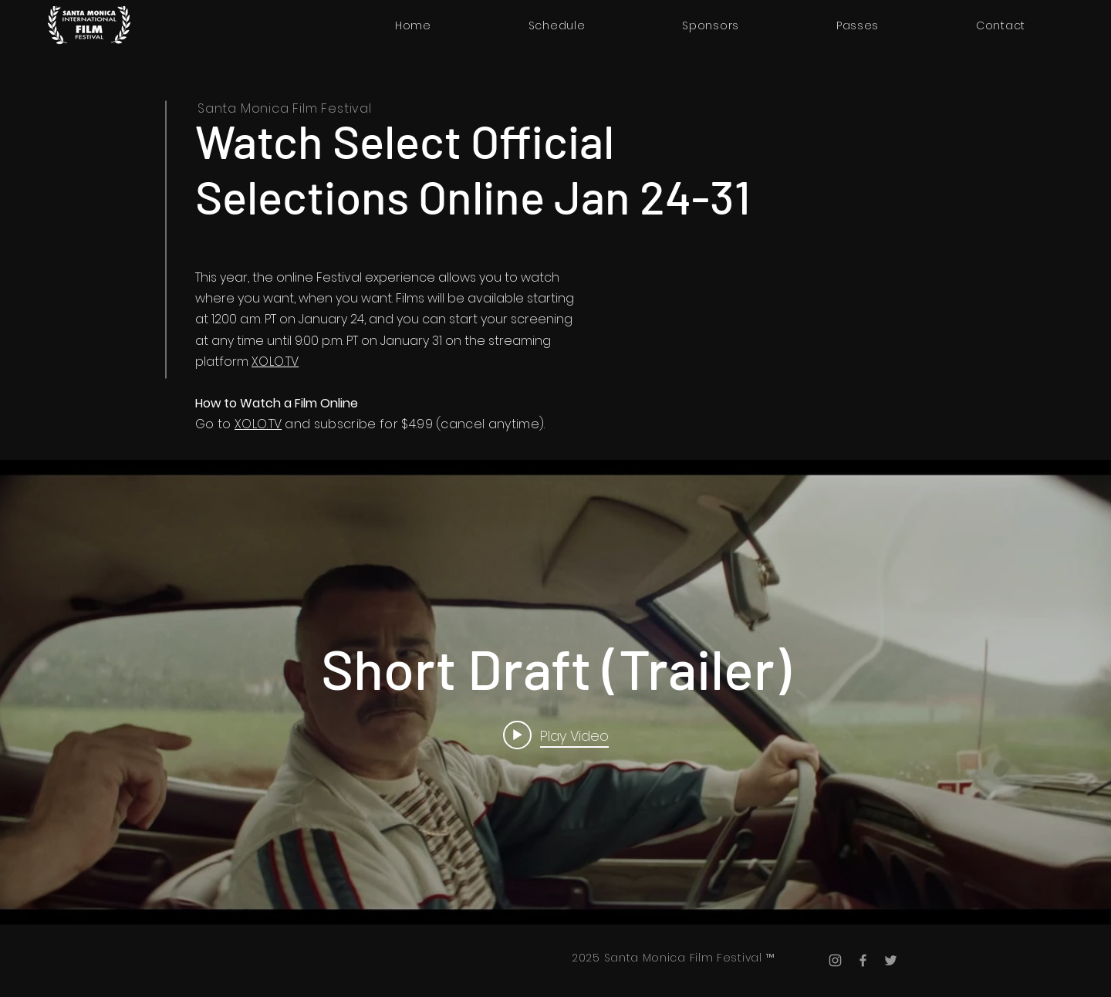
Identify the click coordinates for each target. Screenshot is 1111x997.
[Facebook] (863, 960)
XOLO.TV (275, 361)
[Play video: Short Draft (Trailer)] (556, 734)
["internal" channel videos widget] (555, 692)
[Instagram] (835, 960)
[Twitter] (891, 960)
